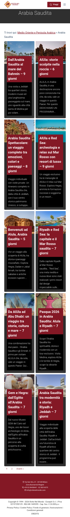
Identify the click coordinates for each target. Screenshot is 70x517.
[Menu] (64, 4)
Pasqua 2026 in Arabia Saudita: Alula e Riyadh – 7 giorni (49, 321)
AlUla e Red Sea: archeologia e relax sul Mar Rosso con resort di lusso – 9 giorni (50, 152)
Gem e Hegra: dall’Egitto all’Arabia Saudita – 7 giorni (18, 402)
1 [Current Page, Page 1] (6, 469)
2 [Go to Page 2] (12, 469)
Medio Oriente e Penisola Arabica (36, 32)
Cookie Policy (26, 508)
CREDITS (35, 514)
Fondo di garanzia (41, 508)
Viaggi (54, 4)
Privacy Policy (13, 508)
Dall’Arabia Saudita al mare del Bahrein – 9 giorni (16, 69)
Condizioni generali (35, 510)
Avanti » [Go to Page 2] (20, 469)
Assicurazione (56, 508)
